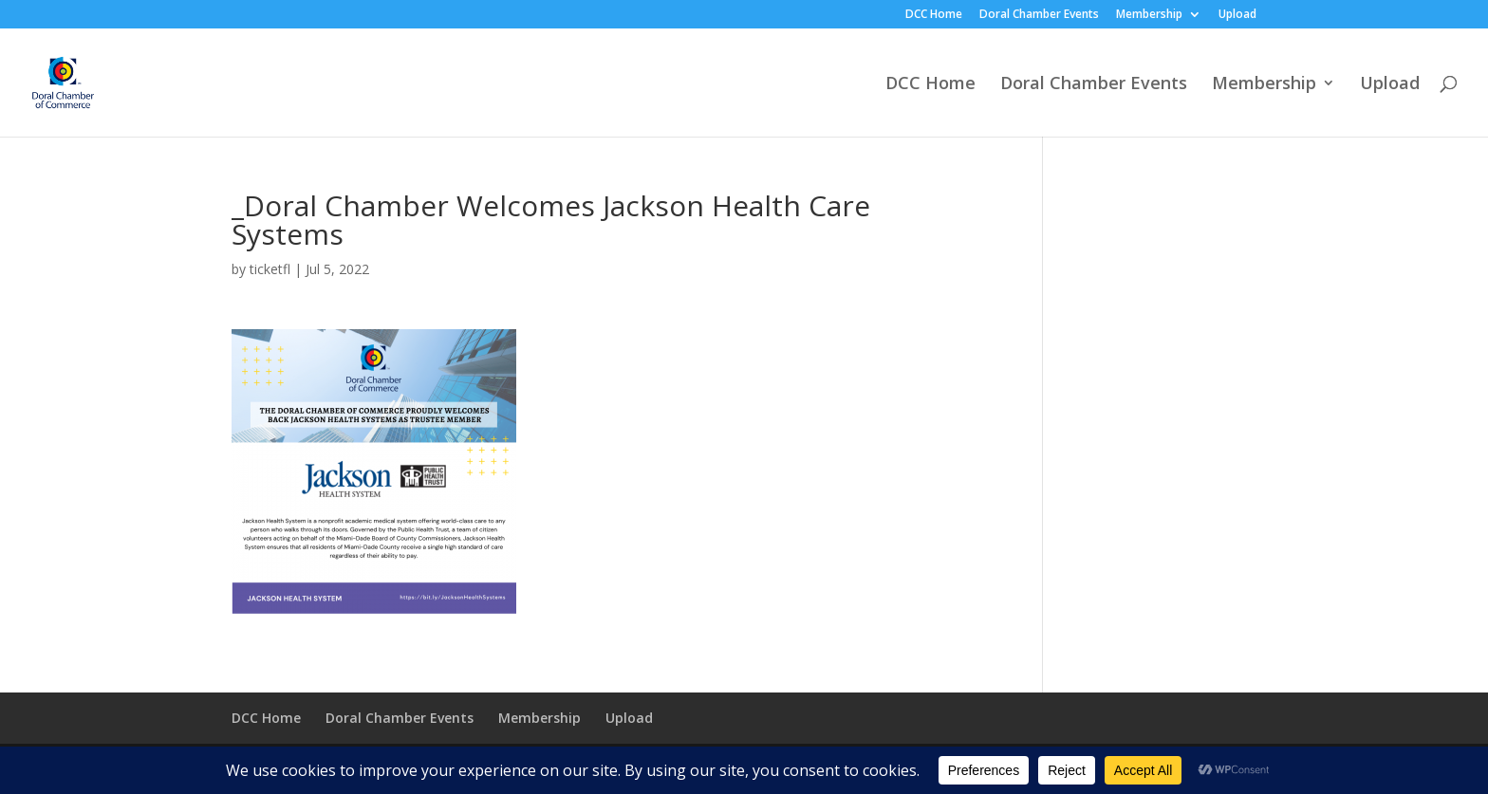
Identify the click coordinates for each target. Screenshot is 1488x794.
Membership (1149, 15)
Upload (1237, 15)
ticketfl (270, 269)
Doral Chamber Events (1039, 15)
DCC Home (933, 15)
